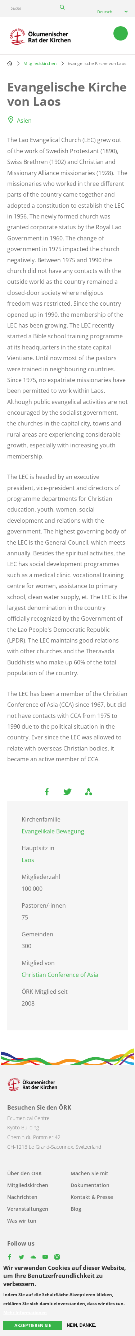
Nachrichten (22, 1197)
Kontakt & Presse (92, 1197)
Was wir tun (21, 1220)
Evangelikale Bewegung (53, 831)
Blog (76, 1208)
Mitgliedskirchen (40, 63)
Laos (28, 860)
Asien (24, 120)
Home (9, 63)
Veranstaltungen (27, 1208)
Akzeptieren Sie (32, 1325)
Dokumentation (90, 1185)
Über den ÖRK (24, 1173)
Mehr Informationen (25, 1312)
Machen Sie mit (89, 1173)
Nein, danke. (81, 1325)
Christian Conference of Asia (60, 975)
